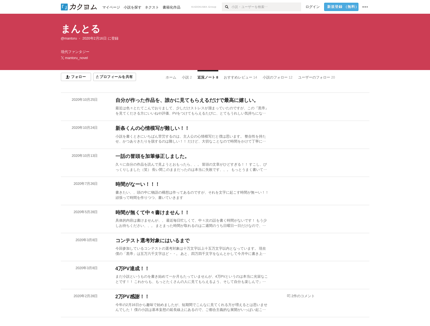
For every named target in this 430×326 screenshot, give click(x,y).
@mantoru (69, 38)
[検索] (226, 6)
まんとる (80, 28)
